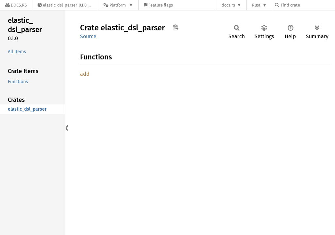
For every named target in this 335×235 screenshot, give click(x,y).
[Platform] (118, 5)
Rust (256, 5)
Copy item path (175, 27)
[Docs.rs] (16, 5)
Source (88, 36)
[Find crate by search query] (307, 5)
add (85, 74)
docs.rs (228, 5)
